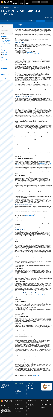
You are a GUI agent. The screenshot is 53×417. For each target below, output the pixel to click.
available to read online (37, 53)
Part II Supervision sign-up (6, 65)
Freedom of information (5, 409)
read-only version (38, 217)
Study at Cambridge (15, 3)
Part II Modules (4, 68)
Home (1, 7)
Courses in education (18, 411)
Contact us (16, 393)
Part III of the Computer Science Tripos (5, 77)
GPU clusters (18, 164)
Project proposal (5, 38)
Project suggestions (6, 43)
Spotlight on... (43, 407)
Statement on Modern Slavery (6, 411)
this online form (20, 297)
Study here (16, 385)
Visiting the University (31, 410)
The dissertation (5, 50)
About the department (18, 391)
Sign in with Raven (48, 17)
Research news (43, 403)
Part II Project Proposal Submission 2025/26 (6, 41)
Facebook (31, 385)
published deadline (40, 294)
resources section (36, 375)
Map (28, 408)
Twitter (31, 387)
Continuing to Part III (5, 74)
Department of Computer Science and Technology (6, 27)
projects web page (29, 52)
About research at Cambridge (46, 404)
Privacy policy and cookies (5, 410)
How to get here (17, 390)
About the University (21, 3)
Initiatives (17, 20)
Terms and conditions (4, 412)
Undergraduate (17, 403)
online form (32, 217)
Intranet (47, 20)
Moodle (33, 294)
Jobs (15, 389)
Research (23, 20)
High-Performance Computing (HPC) (45, 163)
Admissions (31, 20)
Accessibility (3, 408)
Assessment (4, 54)
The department (9, 20)
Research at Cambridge (27, 3)
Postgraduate (17, 404)
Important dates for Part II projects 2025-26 (6, 62)
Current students (6, 7)
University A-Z (3, 413)
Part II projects (16, 7)
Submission (4, 52)
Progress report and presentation (5, 48)
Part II (11, 7)
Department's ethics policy (29, 215)
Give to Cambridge (31, 405)
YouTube (31, 388)
